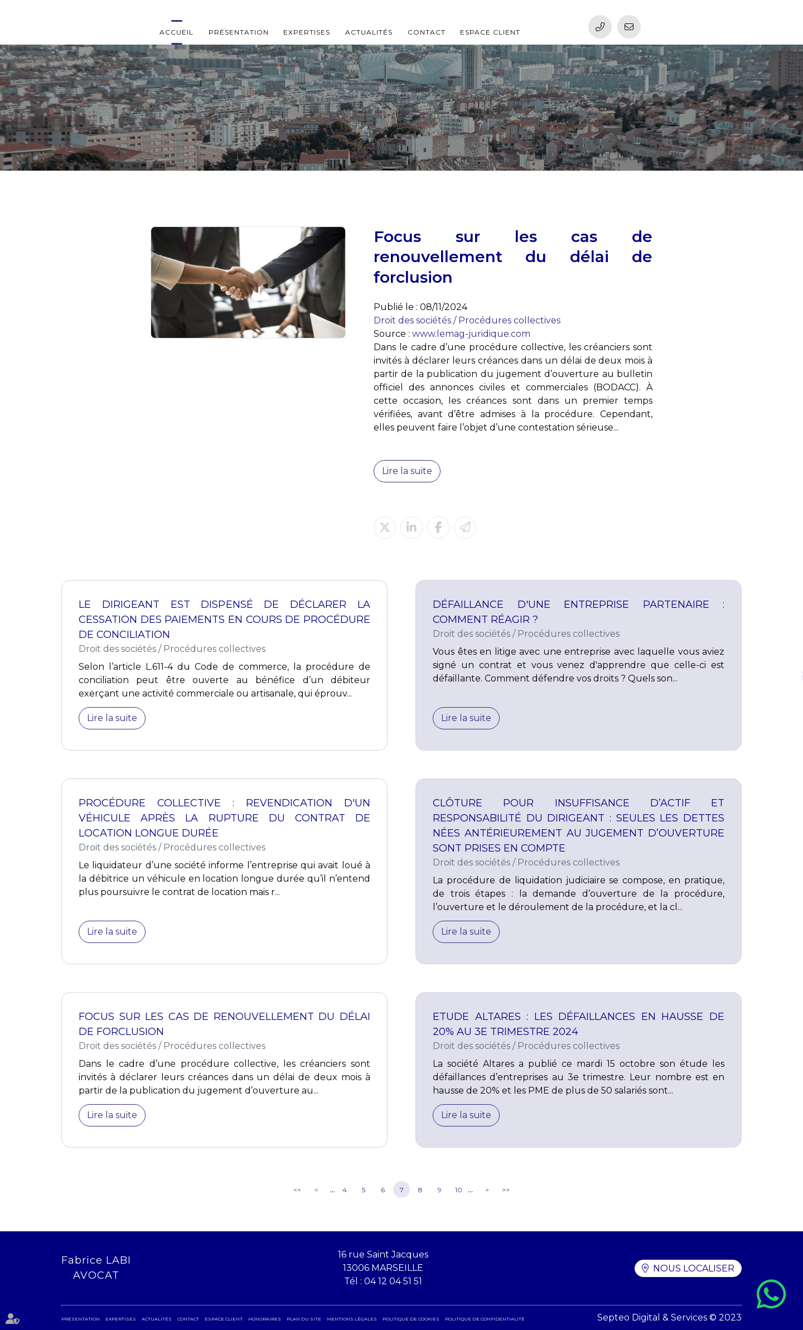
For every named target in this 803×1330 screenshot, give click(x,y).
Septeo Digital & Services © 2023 (669, 1317)
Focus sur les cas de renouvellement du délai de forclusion (224, 1024)
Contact (427, 32)
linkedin (781, 676)
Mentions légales (352, 1319)
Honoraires (264, 1319)
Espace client (490, 32)
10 (458, 1190)
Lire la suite (407, 471)
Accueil (176, 32)
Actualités (369, 32)
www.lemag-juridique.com (471, 333)
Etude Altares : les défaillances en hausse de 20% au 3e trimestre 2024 (578, 1024)
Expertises (306, 32)
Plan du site (304, 1319)
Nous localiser (693, 1268)
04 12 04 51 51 (393, 1281)
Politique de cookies (411, 1319)
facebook (781, 654)
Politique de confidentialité (485, 1319)
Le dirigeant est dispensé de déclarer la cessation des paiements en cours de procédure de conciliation (224, 619)
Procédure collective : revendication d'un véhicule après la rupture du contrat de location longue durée (224, 818)
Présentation (239, 32)
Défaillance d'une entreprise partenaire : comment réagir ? (578, 612)
